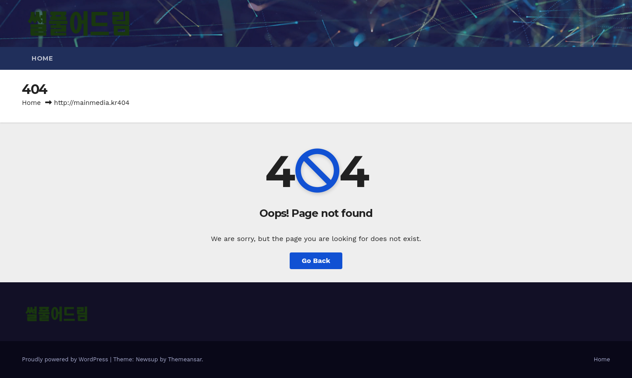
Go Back (316, 260)
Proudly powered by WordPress (66, 359)
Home (42, 58)
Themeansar (185, 359)
